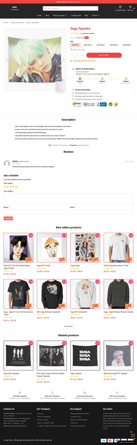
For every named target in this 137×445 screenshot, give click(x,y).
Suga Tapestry (76, 373)
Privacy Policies (42, 420)
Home (6, 22)
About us (40, 413)
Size (71, 41)
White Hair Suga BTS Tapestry (115, 373)
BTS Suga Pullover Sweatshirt (48, 312)
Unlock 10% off (133, 435)
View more (68, 326)
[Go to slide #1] (29, 98)
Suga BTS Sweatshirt (78, 312)
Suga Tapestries (32, 22)
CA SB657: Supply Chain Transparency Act (51, 426)
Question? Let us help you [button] (126, 442)
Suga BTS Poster (43, 266)
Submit (8, 218)
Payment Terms (75, 417)
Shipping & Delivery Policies (79, 413)
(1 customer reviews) (87, 33)
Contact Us (74, 423)
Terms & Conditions (44, 417)
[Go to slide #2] (41, 98)
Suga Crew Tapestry (11, 373)
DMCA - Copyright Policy (45, 423)
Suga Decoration (17, 22)
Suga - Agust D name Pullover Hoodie (118, 312)
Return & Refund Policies (78, 420)
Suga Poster (75, 266)
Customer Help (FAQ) (77, 426)
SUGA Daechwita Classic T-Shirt (116, 266)
